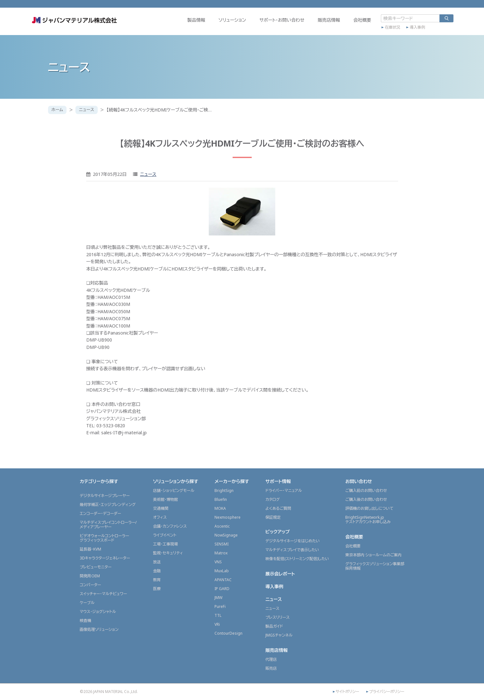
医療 (157, 588)
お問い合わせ (358, 481)
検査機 (85, 620)
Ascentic (222, 526)
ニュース (89, 110)
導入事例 (400, 30)
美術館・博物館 (165, 499)
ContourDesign (228, 633)
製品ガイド (274, 626)
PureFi (220, 606)
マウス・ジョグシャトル (98, 611)
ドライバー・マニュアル (283, 490)
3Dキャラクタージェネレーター (105, 558)
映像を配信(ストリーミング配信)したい (297, 558)
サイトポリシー (347, 692)
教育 (157, 579)
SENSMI (221, 544)
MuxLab (221, 571)
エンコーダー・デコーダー (100, 513)
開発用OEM (90, 576)
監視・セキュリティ (168, 553)
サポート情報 (278, 481)
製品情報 (179, 24)
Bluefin (220, 499)
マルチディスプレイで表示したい (292, 549)
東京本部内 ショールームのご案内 (373, 555)
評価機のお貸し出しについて (369, 508)
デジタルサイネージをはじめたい (292, 541)
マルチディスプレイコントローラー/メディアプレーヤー (108, 525)
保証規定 (273, 517)
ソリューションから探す (175, 481)
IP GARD (221, 588)
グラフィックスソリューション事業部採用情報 (374, 566)
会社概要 (345, 24)
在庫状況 (375, 30)
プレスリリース (277, 617)
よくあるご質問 (278, 508)
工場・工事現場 (165, 544)
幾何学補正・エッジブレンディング (108, 504)
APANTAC (223, 579)
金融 (157, 571)
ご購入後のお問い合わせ (366, 499)
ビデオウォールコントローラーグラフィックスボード (104, 538)
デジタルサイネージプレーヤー (105, 495)
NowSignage (226, 535)
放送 (157, 562)
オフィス (160, 517)
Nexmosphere (227, 517)
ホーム (58, 110)
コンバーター (90, 585)
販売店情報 (311, 24)
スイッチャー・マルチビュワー (103, 593)
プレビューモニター (96, 567)
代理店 (271, 659)
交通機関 (160, 508)
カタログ (272, 499)
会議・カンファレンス (170, 526)
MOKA (220, 508)
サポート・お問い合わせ (264, 24)
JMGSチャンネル (278, 635)
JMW (218, 597)
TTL (217, 615)
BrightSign (224, 490)
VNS (218, 562)
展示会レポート (280, 574)
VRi (217, 624)
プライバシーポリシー (386, 692)
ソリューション (214, 24)
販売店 (271, 668)
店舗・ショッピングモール (173, 490)
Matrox (221, 553)
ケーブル (87, 602)
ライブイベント (164, 535)
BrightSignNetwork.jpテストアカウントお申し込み (367, 519)
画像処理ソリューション (99, 629)
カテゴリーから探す (99, 481)
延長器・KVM (90, 549)
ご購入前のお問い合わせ (366, 490)
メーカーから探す (231, 481)
